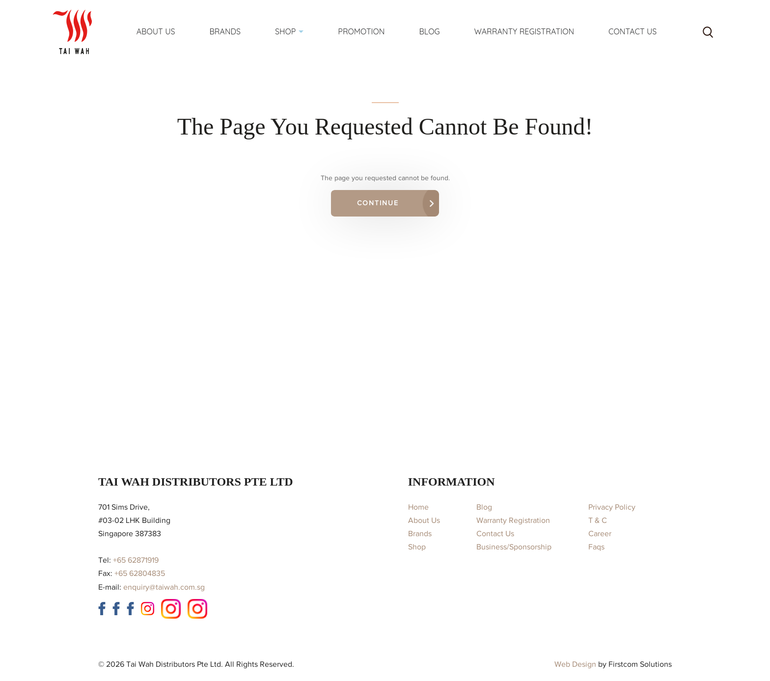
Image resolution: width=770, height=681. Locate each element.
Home (418, 507)
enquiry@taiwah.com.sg (164, 587)
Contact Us (495, 533)
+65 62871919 (136, 560)
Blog (484, 507)
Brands (420, 533)
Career (599, 533)
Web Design (575, 664)
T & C (597, 520)
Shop (417, 547)
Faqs (596, 547)
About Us (424, 520)
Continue (378, 203)
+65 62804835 (139, 573)
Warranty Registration (513, 520)
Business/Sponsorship (513, 547)
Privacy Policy (611, 507)
